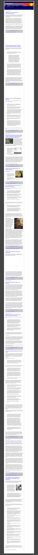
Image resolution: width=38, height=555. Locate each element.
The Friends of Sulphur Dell (13, 254)
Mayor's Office (13, 183)
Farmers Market (9, 183)
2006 (12, 215)
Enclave (9, 3)
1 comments (16, 309)
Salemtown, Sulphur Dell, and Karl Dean (13, 441)
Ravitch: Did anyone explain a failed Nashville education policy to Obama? (13, 46)
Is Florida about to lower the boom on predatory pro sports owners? (13, 315)
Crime (9, 311)
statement (20, 365)
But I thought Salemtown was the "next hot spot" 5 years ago (13, 186)
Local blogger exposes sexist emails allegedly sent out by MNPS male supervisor (12, 478)
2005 (10, 215)
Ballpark (8, 311)
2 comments (16, 30)
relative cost (7, 303)
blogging (10, 284)
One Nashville (20, 77)
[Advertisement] (14, 39)
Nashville (13, 166)
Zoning (18, 248)
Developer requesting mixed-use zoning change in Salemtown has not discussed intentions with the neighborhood (13, 136)
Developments (8, 166)
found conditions (13, 504)
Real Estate (14, 248)
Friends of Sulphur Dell (7, 273)
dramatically (21, 15)
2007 (13, 215)
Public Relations (13, 475)
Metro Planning (11, 166)
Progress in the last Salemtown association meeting (11, 13)
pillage (12, 338)
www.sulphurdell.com (11, 272)
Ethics (7, 183)
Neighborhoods (12, 248)
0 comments (16, 130)
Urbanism (18, 166)
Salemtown (16, 166)
